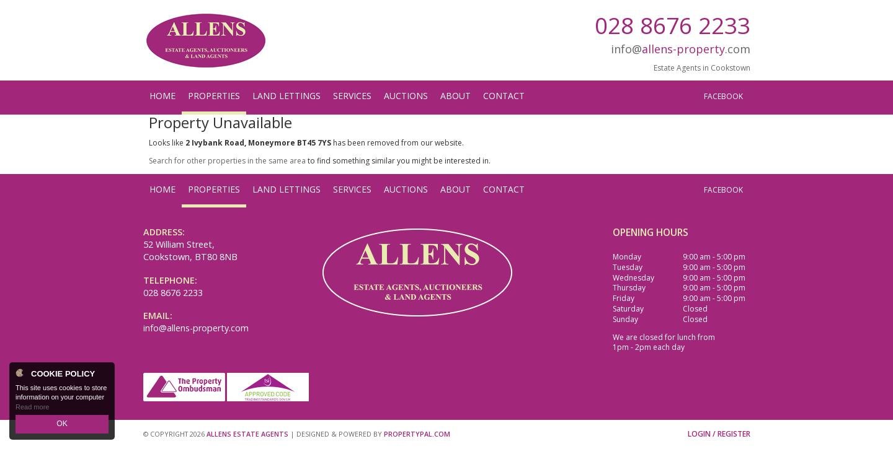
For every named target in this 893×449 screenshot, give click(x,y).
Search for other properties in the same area (227, 160)
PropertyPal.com (417, 433)
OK (62, 425)
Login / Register (719, 434)
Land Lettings (286, 96)
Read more (32, 408)
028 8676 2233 (672, 25)
